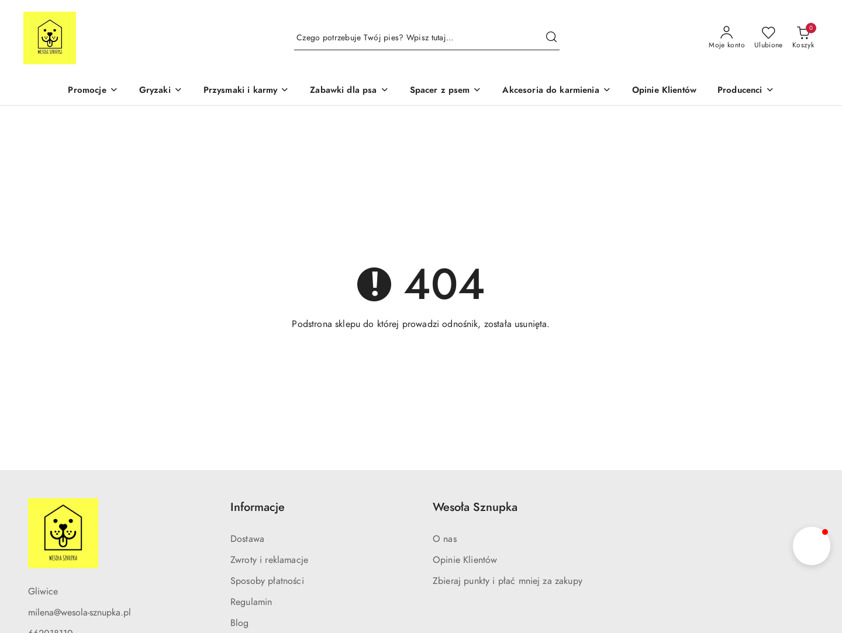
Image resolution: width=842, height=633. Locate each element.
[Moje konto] (727, 38)
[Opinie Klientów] (664, 91)
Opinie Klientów (465, 560)
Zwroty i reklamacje (269, 560)
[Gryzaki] (160, 91)
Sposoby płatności (267, 581)
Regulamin (251, 602)
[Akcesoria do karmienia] (556, 91)
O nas (445, 539)
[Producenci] (746, 91)
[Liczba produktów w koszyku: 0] (803, 38)
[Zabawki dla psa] (349, 91)
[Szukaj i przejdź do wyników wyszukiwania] (551, 38)
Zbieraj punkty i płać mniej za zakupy (507, 581)
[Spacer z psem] (445, 91)
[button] (811, 546)
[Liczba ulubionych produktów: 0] (769, 38)
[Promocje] (92, 91)
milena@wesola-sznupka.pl (79, 612)
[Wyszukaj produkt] (427, 38)
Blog (239, 623)
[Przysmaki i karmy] (246, 91)
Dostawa (247, 539)
